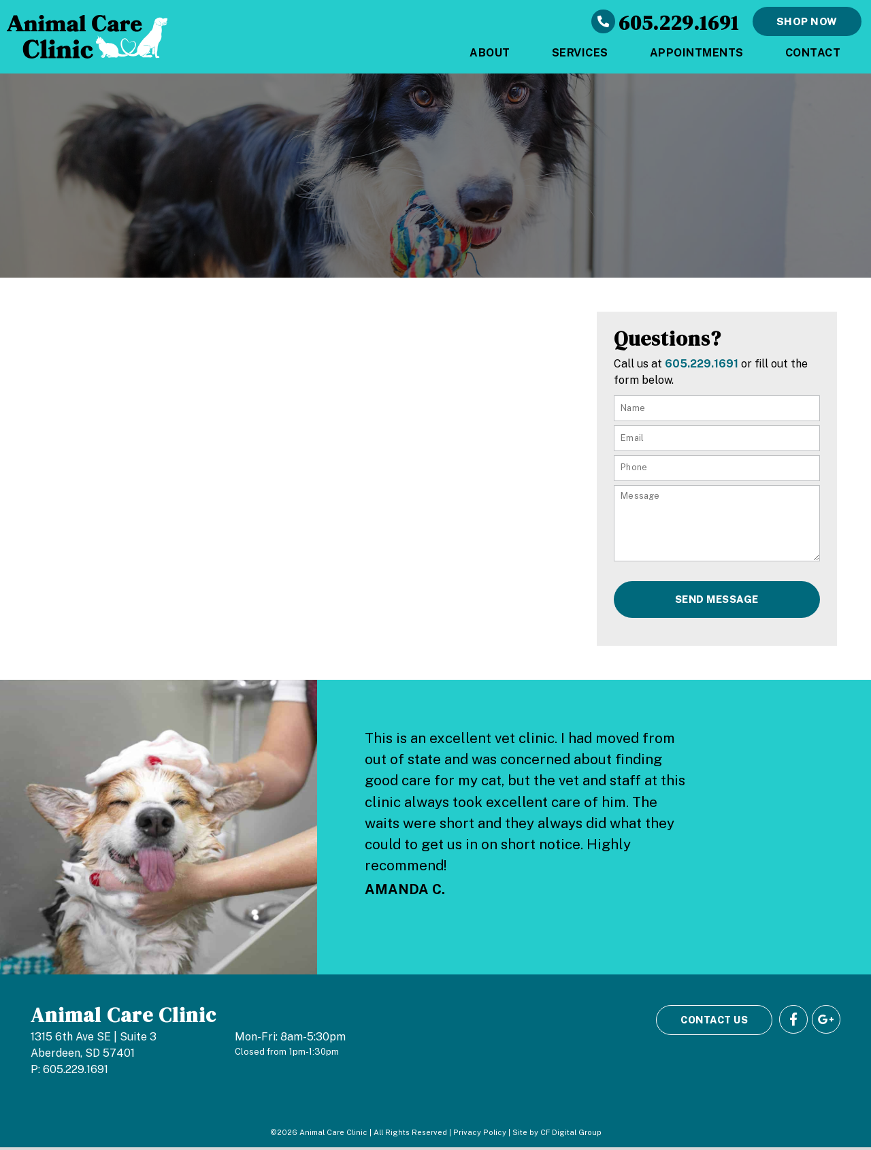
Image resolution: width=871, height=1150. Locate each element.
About (490, 52)
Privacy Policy (479, 1135)
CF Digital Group (571, 1135)
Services (580, 52)
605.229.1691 (679, 21)
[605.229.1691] (605, 22)
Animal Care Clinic (123, 1017)
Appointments (697, 52)
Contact (813, 52)
